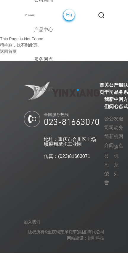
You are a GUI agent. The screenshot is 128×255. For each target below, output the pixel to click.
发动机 (116, 127)
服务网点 (121, 96)
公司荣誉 (106, 169)
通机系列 (116, 160)
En (69, 14)
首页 (102, 89)
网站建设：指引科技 (85, 238)
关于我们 (106, 96)
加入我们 (32, 222)
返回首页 (8, 51)
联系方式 (125, 96)
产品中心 (116, 96)
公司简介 (106, 132)
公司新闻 (111, 96)
